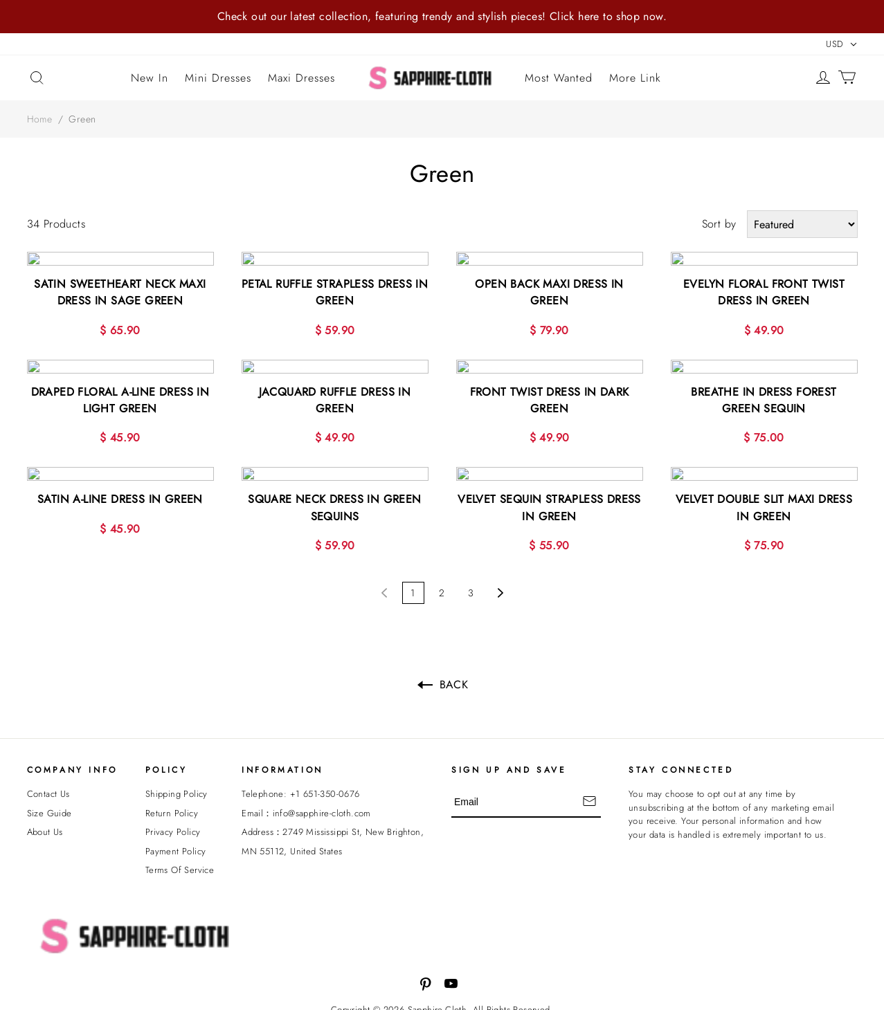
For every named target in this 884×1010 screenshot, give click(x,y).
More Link (635, 78)
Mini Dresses (218, 78)
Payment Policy (175, 845)
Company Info (72, 764)
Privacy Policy (173, 825)
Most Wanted (559, 78)
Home (40, 119)
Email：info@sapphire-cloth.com (306, 807)
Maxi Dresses (301, 78)
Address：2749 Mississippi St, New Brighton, (333, 825)
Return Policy (171, 807)
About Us (45, 825)
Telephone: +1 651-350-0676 (300, 787)
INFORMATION (282, 764)
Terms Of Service (179, 863)
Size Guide (49, 807)
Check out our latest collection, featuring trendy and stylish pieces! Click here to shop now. (442, 16)
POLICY (166, 764)
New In (149, 78)
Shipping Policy (176, 787)
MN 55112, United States (292, 845)
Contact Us (48, 787)
